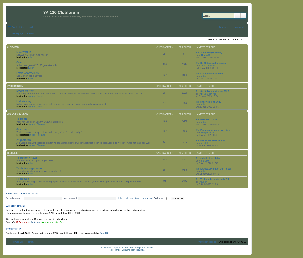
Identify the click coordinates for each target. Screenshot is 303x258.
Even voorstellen (27, 73)
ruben (31, 57)
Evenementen (15, 86)
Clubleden (34, 222)
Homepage (17, 242)
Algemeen (13, 47)
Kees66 (104, 233)
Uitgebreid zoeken (243, 15)
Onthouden (161, 198)
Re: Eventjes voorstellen (209, 73)
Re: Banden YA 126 (206, 119)
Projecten (22, 178)
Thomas (41, 124)
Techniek (12, 153)
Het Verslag (24, 101)
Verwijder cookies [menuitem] (207, 242)
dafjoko (205, 160)
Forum (30, 242)
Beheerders (22, 222)
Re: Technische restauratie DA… (214, 179)
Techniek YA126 (26, 157)
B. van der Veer (209, 93)
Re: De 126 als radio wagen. (211, 63)
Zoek (237, 15)
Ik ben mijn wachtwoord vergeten (135, 198)
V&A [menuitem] (31, 27)
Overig (20, 62)
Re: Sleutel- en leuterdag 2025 (212, 91)
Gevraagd (22, 129)
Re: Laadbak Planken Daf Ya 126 (213, 168)
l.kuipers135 (207, 132)
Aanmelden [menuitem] (240, 27)
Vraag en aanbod (17, 114)
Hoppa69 (206, 55)
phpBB (116, 247)
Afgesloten (23, 140)
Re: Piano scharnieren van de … (213, 130)
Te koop (21, 118)
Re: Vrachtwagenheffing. (209, 52)
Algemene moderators (52, 222)
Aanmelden (13, 193)
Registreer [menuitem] (224, 27)
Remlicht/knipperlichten (209, 158)
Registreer (30, 193)
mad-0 (204, 143)
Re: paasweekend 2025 (208, 101)
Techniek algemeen (29, 168)
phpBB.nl (140, 250)
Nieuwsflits (23, 51)
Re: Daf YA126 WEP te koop (211, 140)
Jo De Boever (208, 65)
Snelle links (18, 27)
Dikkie (40, 96)
